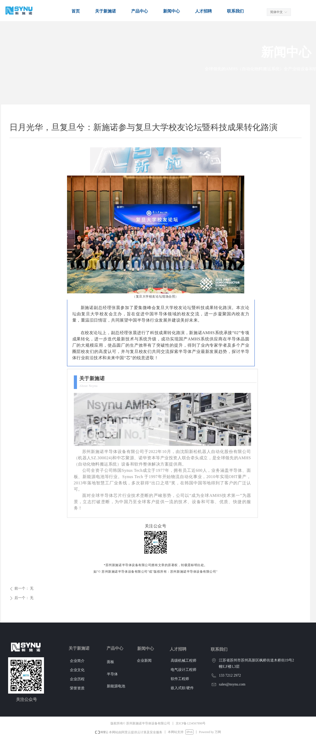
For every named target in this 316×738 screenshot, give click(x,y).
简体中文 (276, 12)
